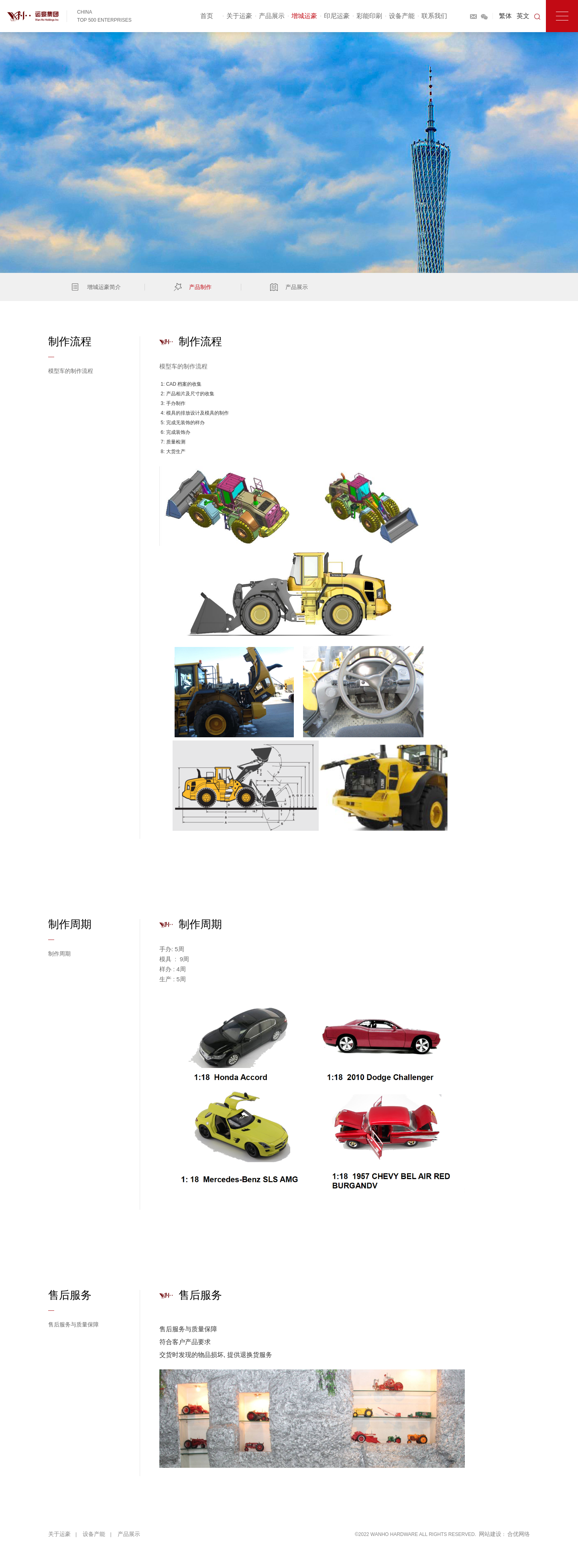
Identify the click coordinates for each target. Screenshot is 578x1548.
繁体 (505, 15)
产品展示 (272, 15)
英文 (523, 15)
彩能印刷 (369, 15)
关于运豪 (239, 15)
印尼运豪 (337, 15)
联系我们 (434, 15)
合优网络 (518, 1534)
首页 (206, 15)
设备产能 (402, 15)
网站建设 (490, 1534)
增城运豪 (304, 15)
